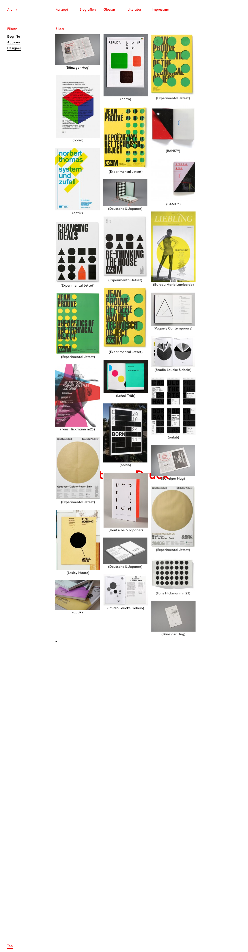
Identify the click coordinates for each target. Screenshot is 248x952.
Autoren (13, 42)
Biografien (87, 10)
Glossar (109, 10)
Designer (14, 48)
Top (10, 946)
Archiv (12, 10)
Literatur (135, 10)
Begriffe (13, 37)
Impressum (160, 10)
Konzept (61, 10)
